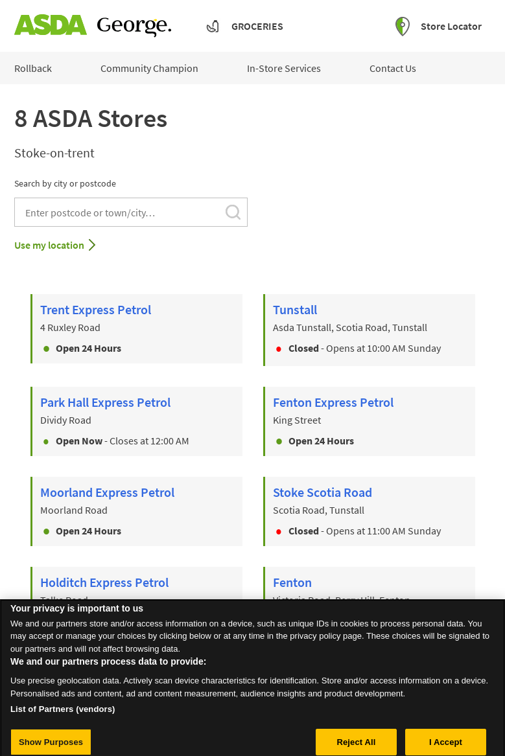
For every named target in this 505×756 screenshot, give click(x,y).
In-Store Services (284, 68)
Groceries (257, 25)
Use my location (49, 244)
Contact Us (393, 68)
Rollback (33, 68)
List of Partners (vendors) (62, 721)
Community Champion (149, 68)
